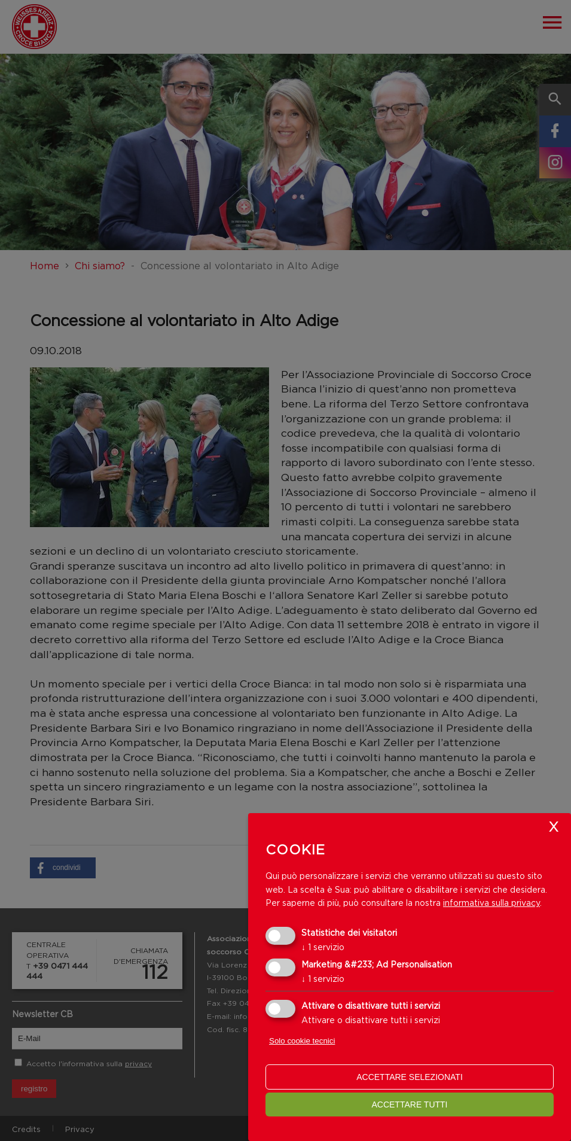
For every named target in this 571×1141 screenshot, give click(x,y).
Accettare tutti (409, 1104)
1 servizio (322, 946)
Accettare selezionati (409, 1077)
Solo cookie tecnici (302, 1040)
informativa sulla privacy (491, 902)
